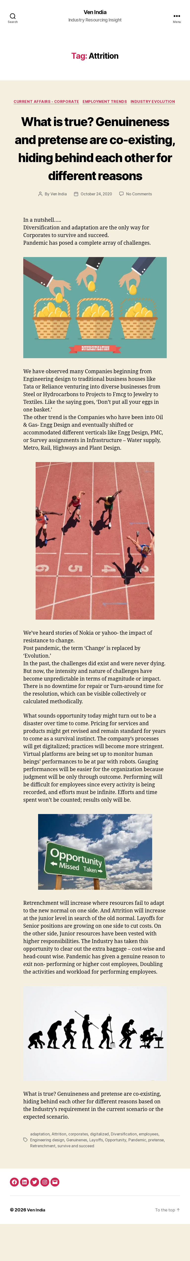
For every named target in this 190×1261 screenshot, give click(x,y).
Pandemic (140, 1177)
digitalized (100, 1171)
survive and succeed (95, 1183)
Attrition (59, 1171)
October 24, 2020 (96, 230)
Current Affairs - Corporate (45, 102)
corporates (79, 1171)
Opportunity (118, 1177)
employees (150, 1171)
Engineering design (47, 1177)
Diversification (125, 1171)
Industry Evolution (155, 102)
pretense (38, 1183)
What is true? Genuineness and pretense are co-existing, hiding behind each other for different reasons (95, 166)
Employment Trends (105, 102)
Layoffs (97, 1177)
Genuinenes (78, 1177)
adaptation (40, 1171)
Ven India (95, 12)
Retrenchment (62, 1183)
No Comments (140, 230)
